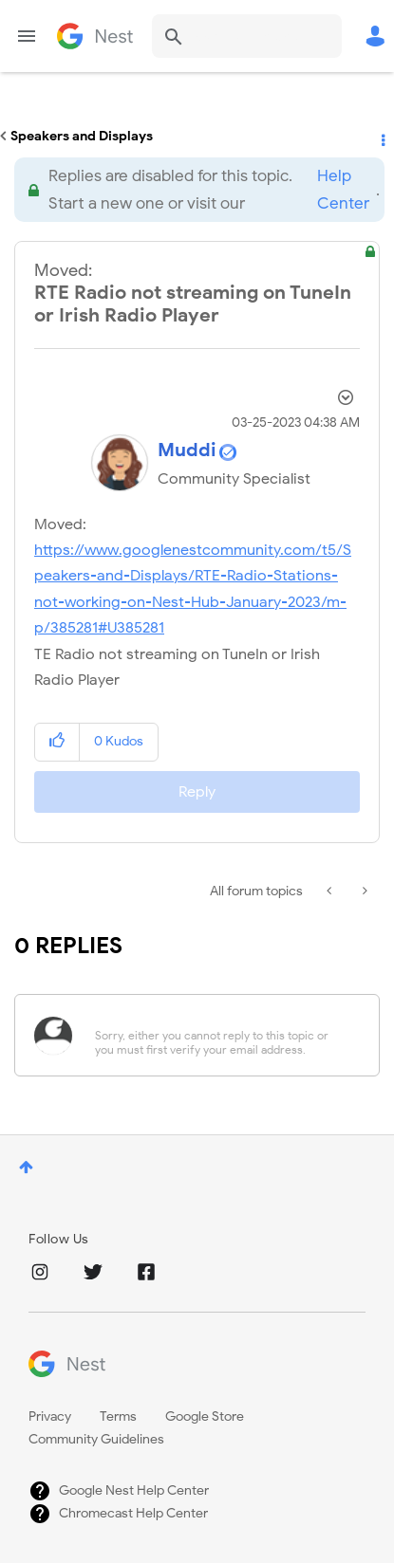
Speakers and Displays (81, 136)
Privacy (49, 1416)
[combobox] (247, 36)
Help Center (343, 189)
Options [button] (381, 136)
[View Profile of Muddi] (187, 450)
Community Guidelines (96, 1439)
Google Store (204, 1416)
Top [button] (26, 1167)
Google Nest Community (95, 36)
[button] (57, 742)
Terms (118, 1416)
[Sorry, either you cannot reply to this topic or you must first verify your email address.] (222, 1035)
